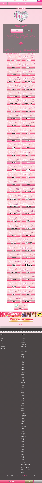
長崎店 (22, 456)
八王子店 (22, 377)
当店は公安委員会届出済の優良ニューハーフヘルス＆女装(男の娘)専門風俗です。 (21, 53)
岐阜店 (22, 405)
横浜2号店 (23, 382)
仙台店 (22, 357)
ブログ (1, 343)
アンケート (2, 341)
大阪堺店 (22, 428)
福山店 (22, 439)
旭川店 (22, 356)
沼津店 (22, 410)
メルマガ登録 (2, 346)
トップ (1, 336)
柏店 (22, 390)
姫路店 (22, 434)
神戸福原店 (23, 431)
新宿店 (22, 362)
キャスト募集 (23, 344)
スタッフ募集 (23, 346)
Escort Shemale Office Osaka (25, 467)
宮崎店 (22, 457)
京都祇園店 (23, 418)
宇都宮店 (22, 395)
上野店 (22, 367)
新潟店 (22, 398)
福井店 (22, 403)
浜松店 (22, 408)
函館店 (22, 354)
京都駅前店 (23, 420)
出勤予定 (1, 340)
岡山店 (22, 438)
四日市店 (22, 416)
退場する (27, 30)
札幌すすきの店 (24, 351)
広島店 (22, 441)
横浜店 (22, 380)
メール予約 (23, 336)
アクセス (22, 340)
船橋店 (22, 392)
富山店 (22, 400)
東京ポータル (23, 361)
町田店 (22, 379)
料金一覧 (1, 338)
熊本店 (22, 454)
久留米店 (22, 451)
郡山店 (22, 359)
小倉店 (22, 449)
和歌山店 (22, 423)
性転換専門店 (23, 436)
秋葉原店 (22, 369)
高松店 (22, 444)
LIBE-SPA (22, 472)
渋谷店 (22, 364)
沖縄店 (22, 461)
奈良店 (22, 421)
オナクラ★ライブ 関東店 (25, 469)
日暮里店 (22, 372)
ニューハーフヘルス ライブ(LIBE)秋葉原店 (21, 475)
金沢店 (22, 402)
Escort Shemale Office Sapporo (26, 464)
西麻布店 (22, 375)
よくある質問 (2, 348)
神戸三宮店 (23, 433)
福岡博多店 (23, 446)
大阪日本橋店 (23, 426)
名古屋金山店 (23, 415)
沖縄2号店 (23, 462)
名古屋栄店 (23, 413)
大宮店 (22, 387)
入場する (16, 30)
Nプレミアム (23, 397)
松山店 (22, 443)
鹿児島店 (22, 459)
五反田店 (22, 374)
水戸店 (22, 385)
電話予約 (22, 338)
